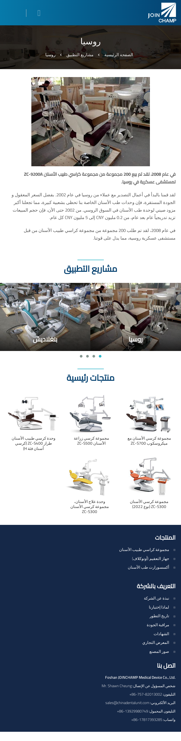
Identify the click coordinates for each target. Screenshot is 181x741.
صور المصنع (159, 651)
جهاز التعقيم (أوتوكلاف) (150, 558)
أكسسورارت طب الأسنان (148, 567)
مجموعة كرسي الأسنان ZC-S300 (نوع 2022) (149, 504)
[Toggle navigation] (11, 13)
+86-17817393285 (146, 719)
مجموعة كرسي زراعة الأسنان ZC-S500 (91, 440)
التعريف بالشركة (156, 586)
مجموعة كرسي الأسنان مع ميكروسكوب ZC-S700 (149, 440)
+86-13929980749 (132, 711)
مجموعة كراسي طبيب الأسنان (144, 549)
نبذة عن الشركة (156, 598)
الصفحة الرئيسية (118, 55)
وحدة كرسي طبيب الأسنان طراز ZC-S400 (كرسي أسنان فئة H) (33, 443)
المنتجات (165, 537)
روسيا (136, 339)
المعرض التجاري (155, 642)
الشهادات (161, 634)
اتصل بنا (166, 665)
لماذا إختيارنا (159, 607)
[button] (100, 356)
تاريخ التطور (159, 616)
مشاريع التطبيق (80, 55)
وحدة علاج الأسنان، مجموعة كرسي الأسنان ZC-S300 (89, 506)
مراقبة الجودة (158, 625)
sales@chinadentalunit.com (127, 702)
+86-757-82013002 (145, 694)
